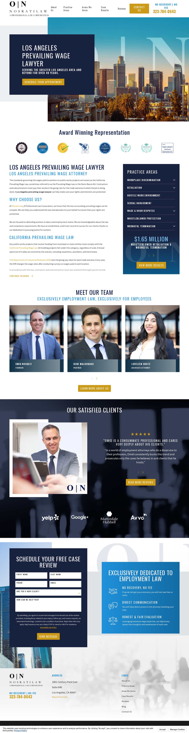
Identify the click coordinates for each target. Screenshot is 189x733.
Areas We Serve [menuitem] (86, 9)
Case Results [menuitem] (105, 9)
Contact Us (139, 8)
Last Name (52, 574)
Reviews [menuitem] (122, 8)
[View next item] (153, 255)
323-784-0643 (164, 11)
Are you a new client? (24, 591)
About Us (126, 680)
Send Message (45, 636)
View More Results (151, 265)
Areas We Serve (128, 691)
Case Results (127, 696)
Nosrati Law (17, 206)
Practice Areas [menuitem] (68, 9)
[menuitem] (149, 180)
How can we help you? (24, 600)
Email (50, 583)
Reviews (125, 701)
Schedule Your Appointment (43, 82)
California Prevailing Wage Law (23, 248)
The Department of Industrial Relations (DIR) (30, 260)
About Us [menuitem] (54, 9)
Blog (124, 706)
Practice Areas (128, 686)
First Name (19, 574)
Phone (16, 583)
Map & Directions (60, 697)
